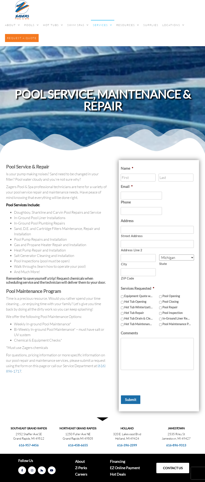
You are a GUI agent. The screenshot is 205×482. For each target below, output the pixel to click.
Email (127, 186)
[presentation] (151, 381)
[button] (172, 468)
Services (100, 25)
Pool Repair (170, 307)
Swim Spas (75, 25)
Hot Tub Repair (134, 313)
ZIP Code (127, 278)
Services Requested (137, 288)
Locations (171, 25)
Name (127, 168)
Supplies (150, 25)
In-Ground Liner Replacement (176, 318)
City (124, 264)
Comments (129, 333)
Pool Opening (171, 296)
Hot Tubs (51, 25)
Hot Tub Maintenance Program (138, 324)
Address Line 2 (131, 250)
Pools (29, 25)
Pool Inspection (172, 313)
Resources (125, 25)
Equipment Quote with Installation (138, 296)
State (163, 264)
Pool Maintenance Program (176, 324)
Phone (126, 202)
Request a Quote (22, 38)
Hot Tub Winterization (138, 307)
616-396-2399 (127, 445)
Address (127, 220)
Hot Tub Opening (135, 301)
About (10, 25)
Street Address (132, 236)
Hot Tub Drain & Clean (138, 318)
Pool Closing (170, 301)
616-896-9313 (176, 445)
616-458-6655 (78, 445)
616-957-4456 (29, 445)
